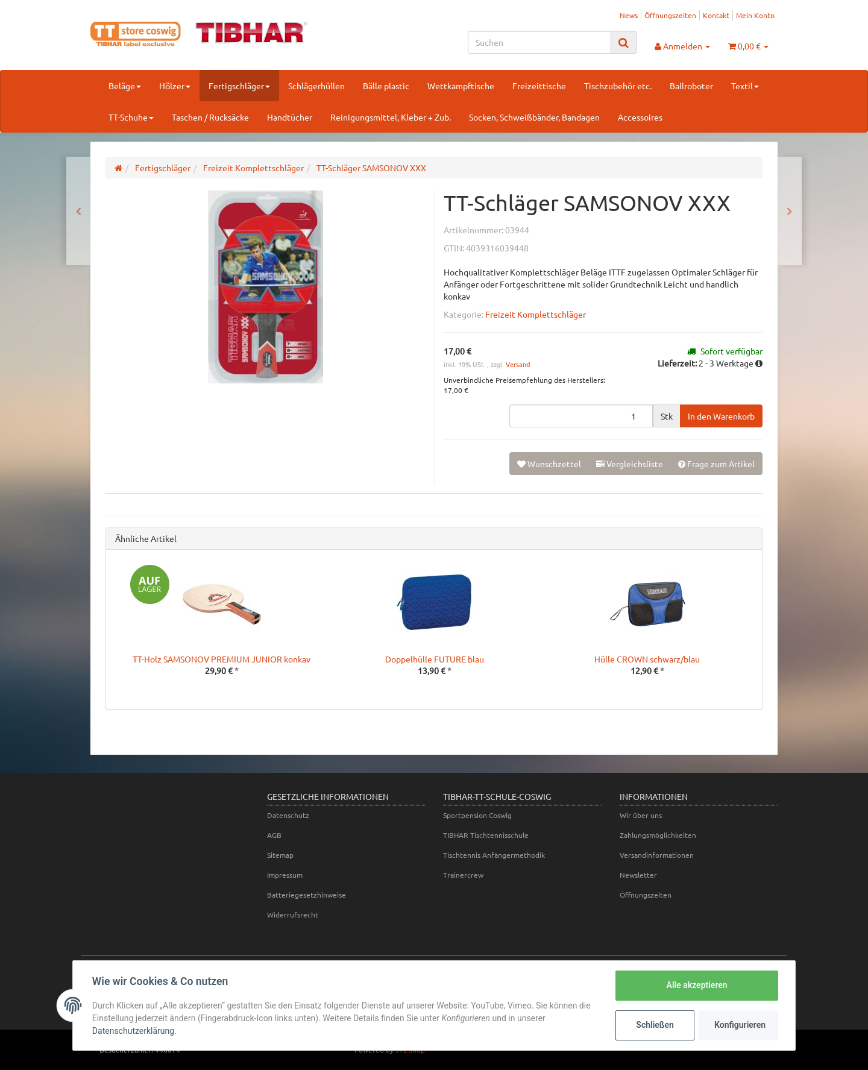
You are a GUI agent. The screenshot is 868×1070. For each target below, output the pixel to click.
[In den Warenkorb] (721, 415)
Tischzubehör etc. (618, 85)
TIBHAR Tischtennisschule (486, 835)
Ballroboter (691, 85)
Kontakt (716, 15)
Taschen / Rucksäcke (210, 117)
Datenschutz (288, 815)
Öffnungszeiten (670, 15)
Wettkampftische (460, 85)
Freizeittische (539, 85)
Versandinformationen (657, 855)
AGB (274, 835)
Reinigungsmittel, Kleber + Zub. (390, 117)
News (629, 15)
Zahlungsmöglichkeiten (658, 835)
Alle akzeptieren (696, 985)
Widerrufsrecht (292, 914)
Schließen (655, 1025)
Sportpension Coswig (477, 815)
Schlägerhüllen (316, 85)
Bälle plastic (386, 85)
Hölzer (174, 85)
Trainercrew (463, 875)
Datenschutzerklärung (133, 1031)
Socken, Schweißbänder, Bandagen (534, 117)
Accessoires (640, 117)
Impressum (285, 875)
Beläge (124, 85)
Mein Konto (755, 15)
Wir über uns (641, 815)
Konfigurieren (740, 1025)
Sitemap (280, 855)
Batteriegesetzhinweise (306, 894)
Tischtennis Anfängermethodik (494, 855)
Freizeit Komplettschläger (535, 314)
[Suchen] (539, 42)
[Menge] (581, 415)
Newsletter (638, 875)
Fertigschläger (239, 85)
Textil (745, 85)
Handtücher (289, 117)
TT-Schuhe (131, 117)
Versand (518, 364)
